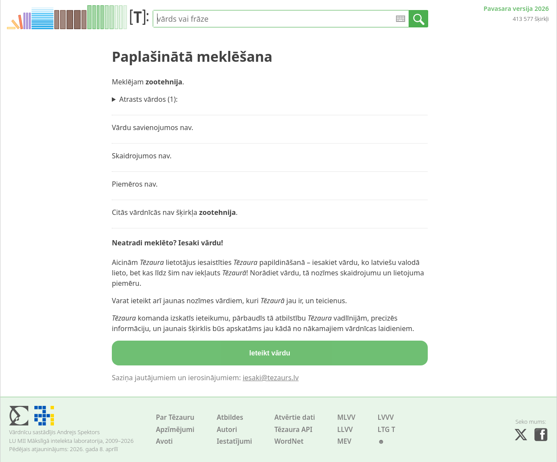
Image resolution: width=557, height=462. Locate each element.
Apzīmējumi (175, 429)
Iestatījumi (234, 441)
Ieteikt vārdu (269, 353)
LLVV (345, 429)
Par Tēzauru (175, 417)
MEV (344, 441)
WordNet (288, 441)
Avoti (164, 441)
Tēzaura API (293, 429)
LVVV (386, 417)
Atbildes (230, 417)
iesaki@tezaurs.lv (271, 377)
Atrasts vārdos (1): (148, 99)
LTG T (386, 429)
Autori (227, 429)
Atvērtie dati (294, 417)
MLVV (346, 417)
